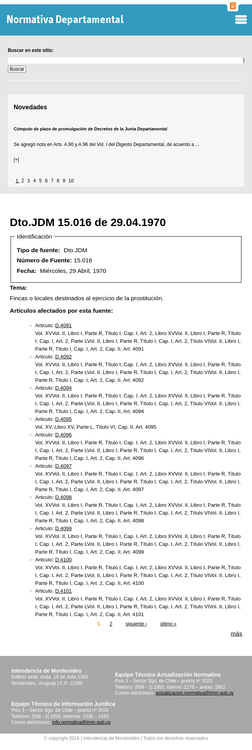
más (236, 633)
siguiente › (136, 624)
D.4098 (63, 497)
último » (168, 624)
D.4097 (63, 466)
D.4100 (63, 560)
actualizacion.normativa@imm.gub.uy (195, 693)
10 (70, 180)
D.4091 (63, 325)
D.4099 (63, 528)
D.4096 (63, 435)
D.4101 (63, 591)
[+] (16, 159)
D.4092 (63, 357)
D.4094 (63, 388)
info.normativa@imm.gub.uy (81, 722)
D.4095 (63, 419)
